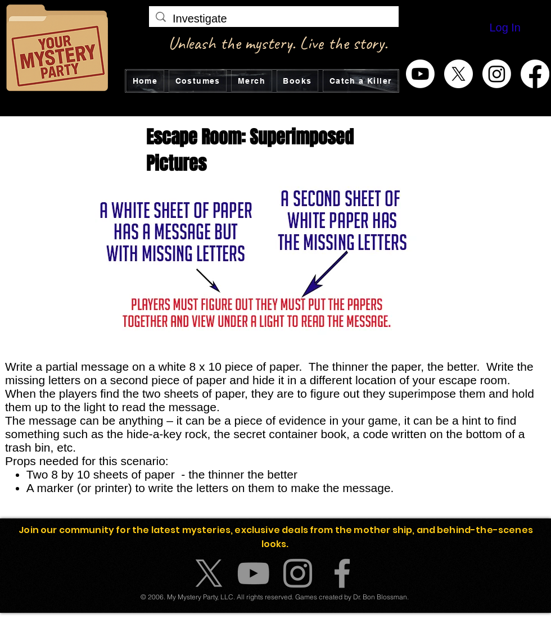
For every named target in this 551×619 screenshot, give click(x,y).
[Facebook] (535, 74)
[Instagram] (496, 74)
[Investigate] (274, 18)
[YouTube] (253, 573)
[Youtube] (420, 74)
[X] (458, 74)
